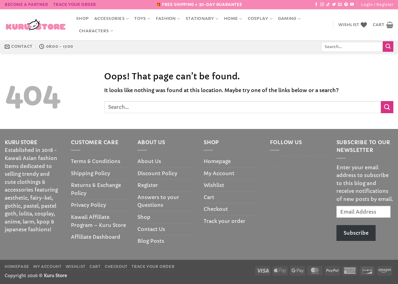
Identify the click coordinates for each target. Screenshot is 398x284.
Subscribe (356, 233)
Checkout (216, 209)
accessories (111, 19)
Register (147, 185)
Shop (82, 18)
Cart (209, 197)
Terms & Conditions (95, 161)
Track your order (74, 4)
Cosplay (260, 19)
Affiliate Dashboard (95, 237)
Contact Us (151, 229)
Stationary (202, 19)
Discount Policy (157, 173)
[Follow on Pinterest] (346, 4)
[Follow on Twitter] (334, 4)
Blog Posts (150, 241)
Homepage (217, 161)
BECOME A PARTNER (26, 4)
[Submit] (388, 46)
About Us (149, 161)
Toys (142, 19)
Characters (96, 31)
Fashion (168, 19)
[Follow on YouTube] (352, 4)
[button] (377, 5)
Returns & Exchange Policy (96, 189)
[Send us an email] (340, 4)
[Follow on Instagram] (322, 4)
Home (233, 19)
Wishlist (214, 185)
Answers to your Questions (158, 201)
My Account (219, 173)
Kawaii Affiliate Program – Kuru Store (98, 221)
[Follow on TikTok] (328, 4)
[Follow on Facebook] (316, 4)
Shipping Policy (90, 173)
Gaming (289, 19)
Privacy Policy (88, 205)
